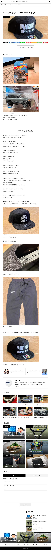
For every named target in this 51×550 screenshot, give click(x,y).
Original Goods (36, 544)
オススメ (23, 544)
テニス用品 (29, 455)
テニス (7, 395)
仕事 (6, 441)
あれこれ (6, 426)
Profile (18, 544)
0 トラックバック (37, 475)
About (13, 544)
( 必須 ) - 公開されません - (9, 485)
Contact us (29, 544)
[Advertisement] (13, 519)
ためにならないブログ (6, 544)
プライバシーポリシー (45, 544)
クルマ (38, 395)
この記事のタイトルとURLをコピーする (25, 47)
